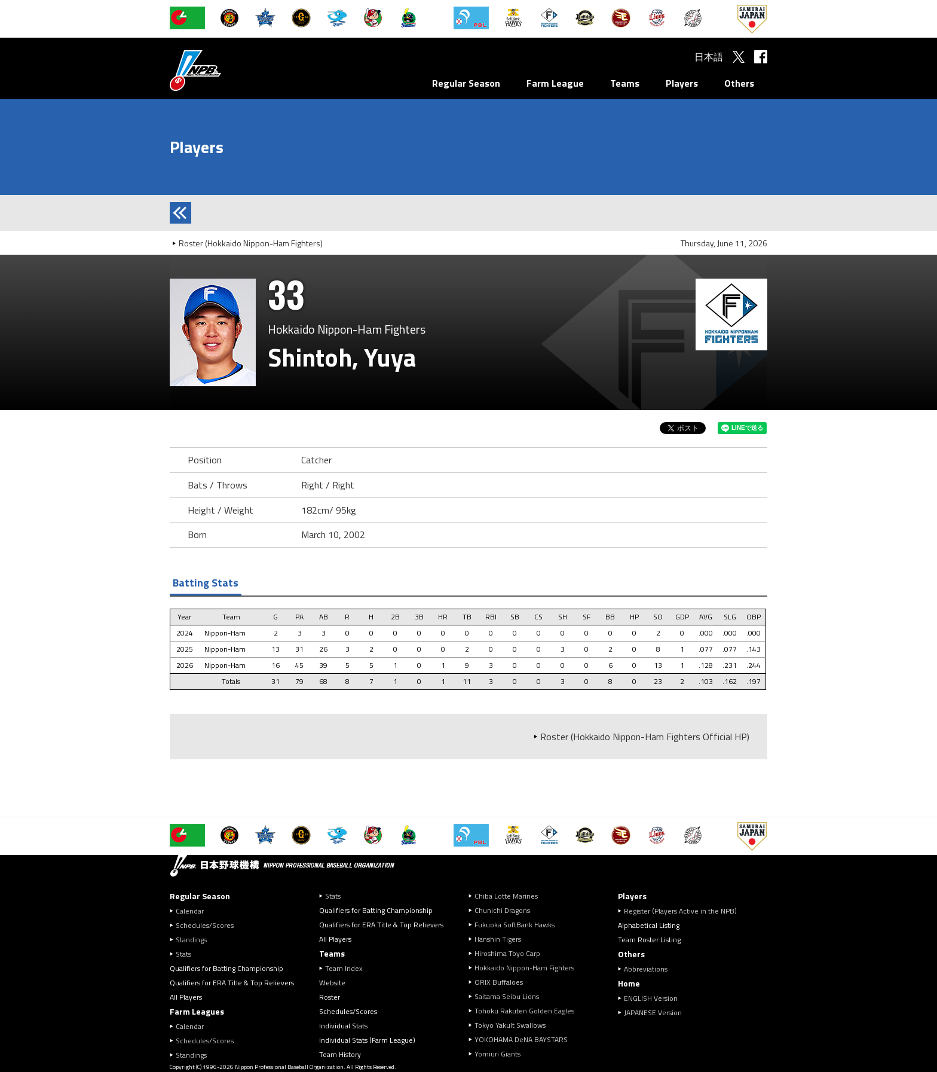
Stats (183, 954)
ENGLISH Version (651, 998)
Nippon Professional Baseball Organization (225, 70)
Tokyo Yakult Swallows (510, 1025)
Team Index (343, 968)
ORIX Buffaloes (498, 982)
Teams (624, 83)
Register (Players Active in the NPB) (684, 911)
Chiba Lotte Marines (506, 896)
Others (739, 83)
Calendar (190, 911)
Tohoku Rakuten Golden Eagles (524, 1010)
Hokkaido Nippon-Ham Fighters (524, 967)
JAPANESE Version (653, 1012)
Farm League (555, 83)
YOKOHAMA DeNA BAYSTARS (521, 1039)
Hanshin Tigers (497, 939)
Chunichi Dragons (502, 910)
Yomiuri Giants (497, 1053)
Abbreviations (645, 969)
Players (682, 83)
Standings (191, 939)
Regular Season (466, 83)
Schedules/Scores (205, 925)
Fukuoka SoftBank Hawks (514, 924)
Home (629, 983)
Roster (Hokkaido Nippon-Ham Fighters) (251, 243)
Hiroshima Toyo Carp (507, 953)
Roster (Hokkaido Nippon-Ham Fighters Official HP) (644, 736)
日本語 (708, 56)
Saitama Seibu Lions (506, 996)
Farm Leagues (197, 1011)
